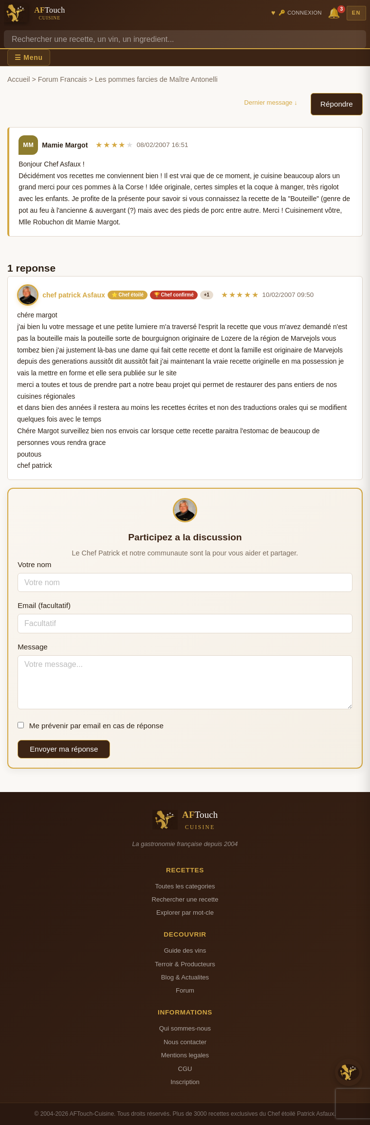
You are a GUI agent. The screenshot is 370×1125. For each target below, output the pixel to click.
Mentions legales (185, 1055)
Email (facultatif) (44, 605)
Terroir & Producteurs (185, 964)
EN (356, 13)
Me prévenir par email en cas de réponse (91, 725)
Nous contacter (185, 1042)
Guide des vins (185, 950)
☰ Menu (29, 57)
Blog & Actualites (185, 977)
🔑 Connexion (300, 13)
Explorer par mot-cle (185, 912)
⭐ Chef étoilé (127, 294)
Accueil (18, 79)
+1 (206, 294)
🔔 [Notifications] (335, 12)
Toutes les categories (185, 886)
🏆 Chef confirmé (174, 294)
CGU (185, 1068)
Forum (185, 990)
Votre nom (34, 564)
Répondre (336, 104)
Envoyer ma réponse (64, 749)
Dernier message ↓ (270, 102)
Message (33, 647)
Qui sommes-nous (185, 1028)
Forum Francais (62, 79)
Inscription (185, 1082)
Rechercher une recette (185, 899)
